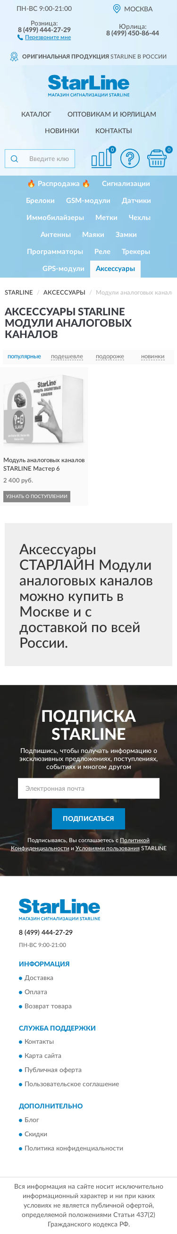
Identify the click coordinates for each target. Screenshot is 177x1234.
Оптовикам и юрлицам (111, 114)
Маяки (93, 234)
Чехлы (140, 217)
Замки (126, 234)
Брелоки (40, 200)
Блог (32, 1120)
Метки (106, 217)
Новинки (62, 131)
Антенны (56, 234)
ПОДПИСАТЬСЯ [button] (88, 819)
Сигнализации (126, 183)
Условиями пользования (108, 848)
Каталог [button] (36, 114)
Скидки (36, 1134)
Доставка (39, 978)
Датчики (136, 200)
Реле (102, 251)
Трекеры (136, 251)
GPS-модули (63, 268)
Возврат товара (48, 1006)
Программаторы (55, 251)
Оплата (36, 992)
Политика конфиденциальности (74, 1148)
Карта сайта (43, 1056)
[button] (44, 37)
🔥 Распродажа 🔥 (59, 183)
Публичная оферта (53, 1070)
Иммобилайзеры (55, 217)
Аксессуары (115, 268)
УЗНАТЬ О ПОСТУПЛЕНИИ (36, 496)
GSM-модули (88, 200)
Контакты (113, 131)
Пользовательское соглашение (72, 1085)
